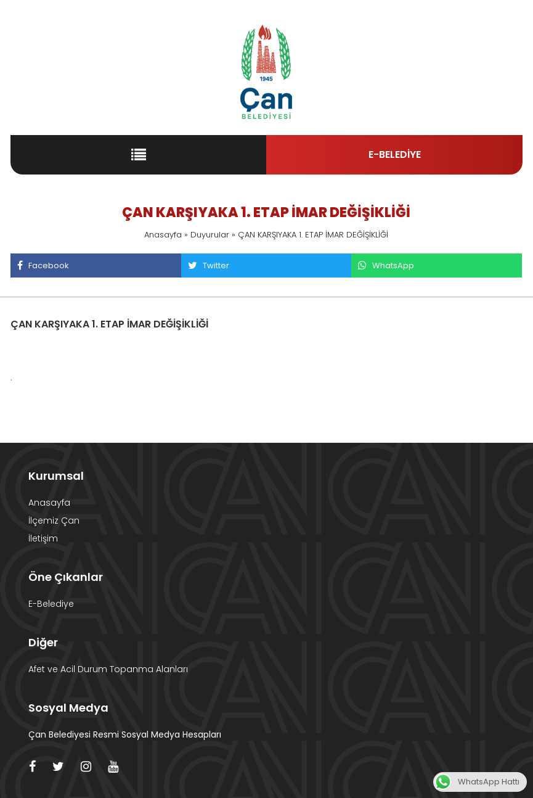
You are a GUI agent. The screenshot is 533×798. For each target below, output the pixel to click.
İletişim (43, 538)
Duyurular (209, 235)
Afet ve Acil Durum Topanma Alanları (108, 669)
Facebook (43, 265)
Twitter (208, 265)
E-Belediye (51, 604)
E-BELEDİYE (394, 154)
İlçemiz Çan (53, 520)
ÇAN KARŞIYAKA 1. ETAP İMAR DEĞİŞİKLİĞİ (109, 324)
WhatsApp (385, 265)
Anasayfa (163, 235)
